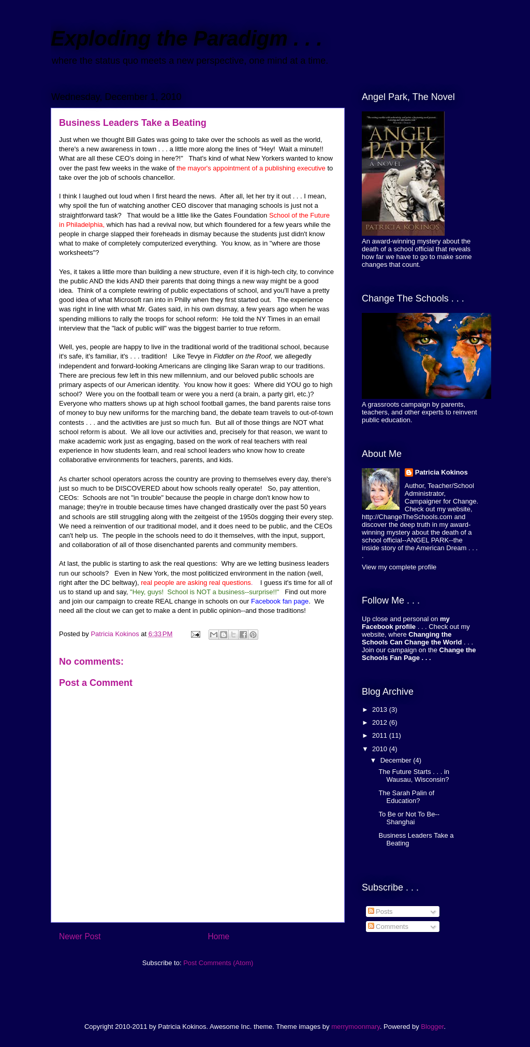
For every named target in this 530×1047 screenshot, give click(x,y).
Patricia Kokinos (441, 472)
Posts (380, 911)
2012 (380, 722)
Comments (388, 926)
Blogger (432, 1026)
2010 (380, 749)
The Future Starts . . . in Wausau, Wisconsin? (413, 776)
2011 (380, 735)
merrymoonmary (355, 1026)
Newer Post (80, 936)
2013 (380, 709)
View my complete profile (399, 567)
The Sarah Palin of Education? (406, 797)
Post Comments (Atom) (218, 963)
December (397, 760)
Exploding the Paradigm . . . (186, 38)
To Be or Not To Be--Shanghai (408, 818)
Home (219, 936)
